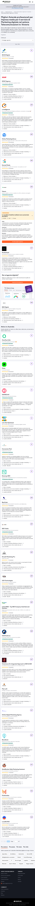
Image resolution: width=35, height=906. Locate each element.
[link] (30, 2)
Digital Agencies (8, 11)
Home (2, 11)
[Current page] (16, 841)
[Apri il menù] (32, 2)
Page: (12, 841)
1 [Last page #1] (19, 841)
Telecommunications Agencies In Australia (22, 11)
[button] (17, 40)
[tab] (4, 847)
